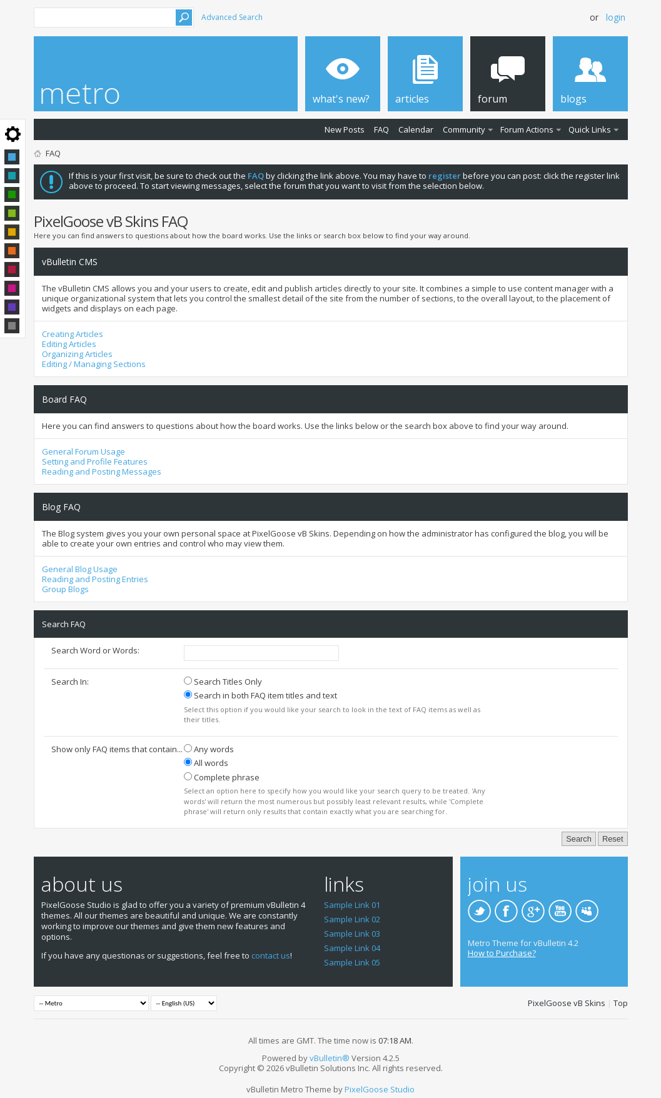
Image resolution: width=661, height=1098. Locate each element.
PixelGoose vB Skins (566, 1003)
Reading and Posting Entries (95, 579)
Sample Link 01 (352, 904)
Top (620, 1003)
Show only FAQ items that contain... (117, 749)
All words (206, 763)
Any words (209, 749)
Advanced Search (232, 17)
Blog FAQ (61, 507)
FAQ (381, 129)
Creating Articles (72, 334)
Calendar (415, 129)
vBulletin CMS (70, 262)
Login (615, 17)
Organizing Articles (77, 354)
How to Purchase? (502, 953)
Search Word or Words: (95, 650)
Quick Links (589, 129)
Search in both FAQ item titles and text (260, 695)
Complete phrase (222, 777)
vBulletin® (330, 1058)
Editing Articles (69, 344)
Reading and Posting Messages (101, 471)
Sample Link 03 (352, 933)
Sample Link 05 (352, 962)
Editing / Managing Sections (94, 364)
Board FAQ (64, 399)
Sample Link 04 (352, 948)
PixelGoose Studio (380, 1089)
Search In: (70, 682)
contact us (270, 955)
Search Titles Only (223, 682)
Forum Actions (526, 129)
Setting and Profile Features (95, 461)
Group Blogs (65, 589)
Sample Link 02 (352, 919)
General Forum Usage (83, 451)
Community (464, 129)
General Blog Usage (80, 569)
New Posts (345, 129)
